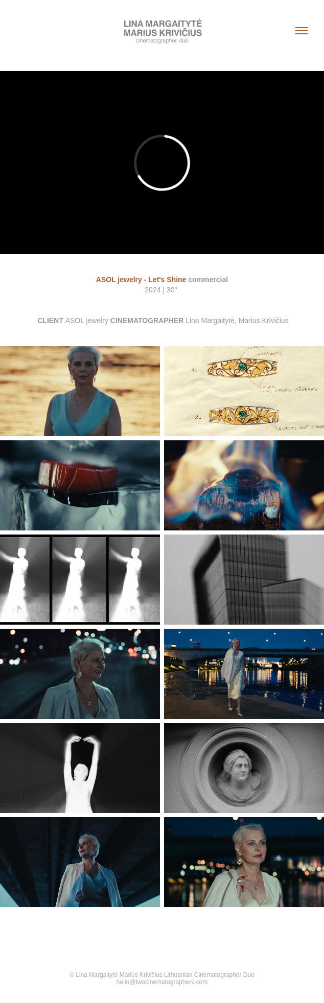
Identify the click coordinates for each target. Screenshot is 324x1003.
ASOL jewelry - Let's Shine (141, 279)
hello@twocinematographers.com (162, 982)
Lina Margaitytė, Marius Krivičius (237, 320)
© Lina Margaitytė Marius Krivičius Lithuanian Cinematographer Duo (162, 974)
